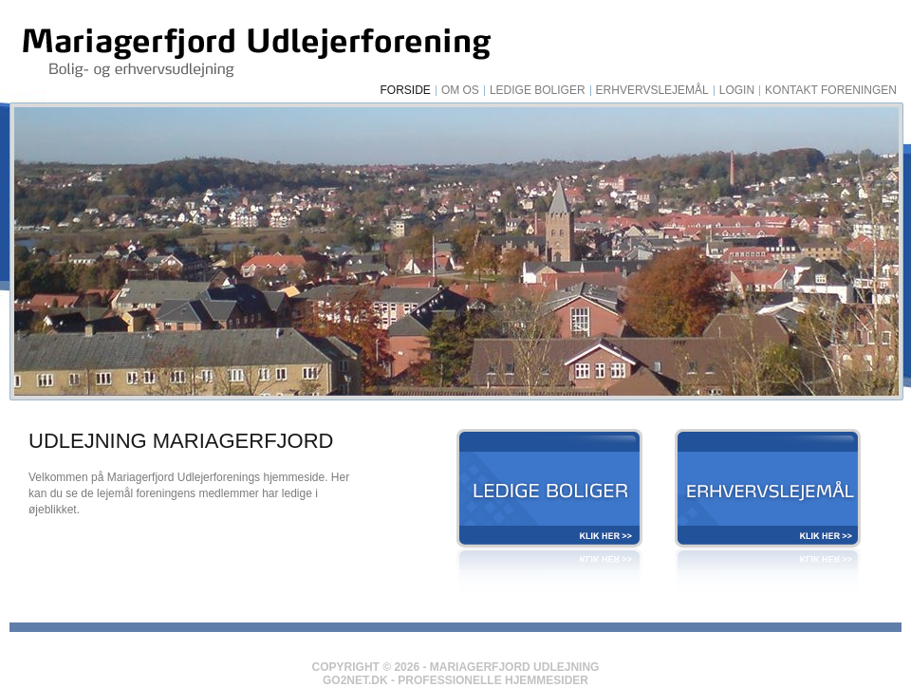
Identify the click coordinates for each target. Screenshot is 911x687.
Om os (460, 90)
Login (736, 90)
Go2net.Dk (355, 680)
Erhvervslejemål (652, 90)
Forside (406, 90)
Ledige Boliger (538, 90)
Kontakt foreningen (831, 90)
